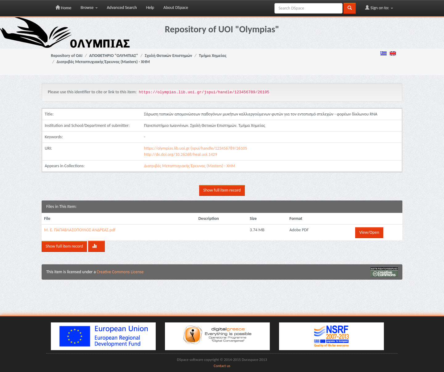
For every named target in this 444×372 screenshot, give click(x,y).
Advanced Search (122, 7)
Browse (88, 7)
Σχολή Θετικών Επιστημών (168, 55)
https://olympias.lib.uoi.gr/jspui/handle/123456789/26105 (195, 148)
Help (150, 7)
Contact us (222, 365)
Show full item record (221, 190)
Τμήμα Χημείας (212, 55)
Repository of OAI (66, 55)
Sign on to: (379, 7)
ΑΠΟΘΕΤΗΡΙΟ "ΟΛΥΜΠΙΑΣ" (113, 55)
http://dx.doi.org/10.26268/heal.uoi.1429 (180, 154)
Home (63, 7)
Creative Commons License (120, 271)
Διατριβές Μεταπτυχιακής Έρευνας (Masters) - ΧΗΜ (103, 61)
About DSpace (175, 7)
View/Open (369, 232)
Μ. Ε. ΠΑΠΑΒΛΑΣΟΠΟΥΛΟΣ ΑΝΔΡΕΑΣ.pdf (79, 229)
